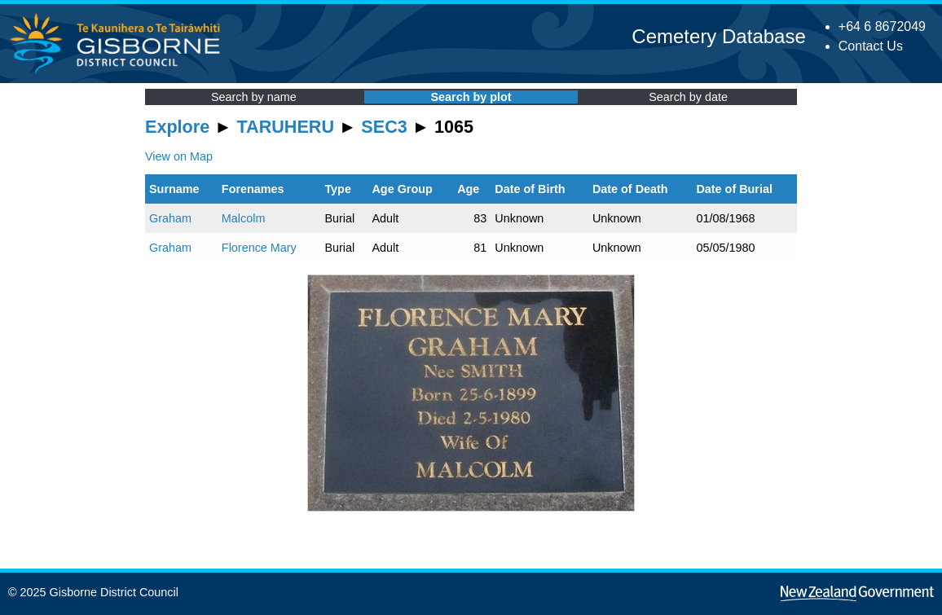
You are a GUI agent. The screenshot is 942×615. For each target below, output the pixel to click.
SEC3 (384, 126)
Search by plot (470, 96)
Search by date (688, 96)
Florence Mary (259, 247)
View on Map (179, 156)
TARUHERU (285, 126)
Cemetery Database (718, 36)
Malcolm (244, 218)
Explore (177, 126)
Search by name (254, 96)
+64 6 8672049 (882, 26)
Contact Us (871, 46)
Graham (170, 218)
